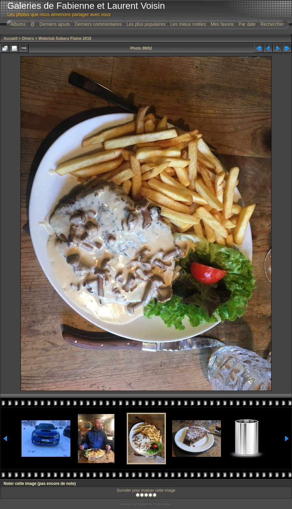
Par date (247, 24)
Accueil (11, 38)
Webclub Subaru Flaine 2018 (65, 38)
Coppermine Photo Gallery (154, 504)
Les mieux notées (188, 24)
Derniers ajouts (54, 24)
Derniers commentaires (98, 24)
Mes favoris (222, 24)
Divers (28, 38)
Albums (18, 24)
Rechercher (272, 24)
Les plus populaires (146, 24)
